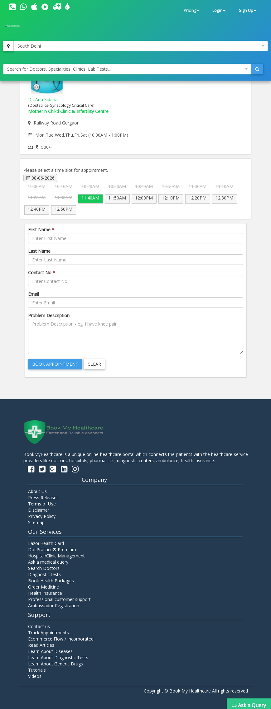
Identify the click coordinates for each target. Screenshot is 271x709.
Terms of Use (42, 504)
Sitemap (36, 522)
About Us (37, 491)
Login (218, 10)
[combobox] (140, 46)
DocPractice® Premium (52, 549)
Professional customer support (59, 599)
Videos (34, 676)
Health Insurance (45, 593)
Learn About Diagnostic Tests (58, 657)
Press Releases (43, 497)
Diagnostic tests (44, 574)
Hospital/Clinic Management (56, 556)
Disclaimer (38, 510)
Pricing (191, 10)
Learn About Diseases (50, 651)
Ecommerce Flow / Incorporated (61, 639)
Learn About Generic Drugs (55, 664)
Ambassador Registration (53, 605)
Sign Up (247, 10)
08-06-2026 (40, 178)
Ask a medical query (48, 562)
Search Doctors (44, 568)
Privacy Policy (42, 516)
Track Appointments (48, 633)
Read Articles (41, 645)
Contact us (39, 626)
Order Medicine (43, 587)
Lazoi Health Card (46, 543)
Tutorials (37, 670)
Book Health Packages (51, 581)
